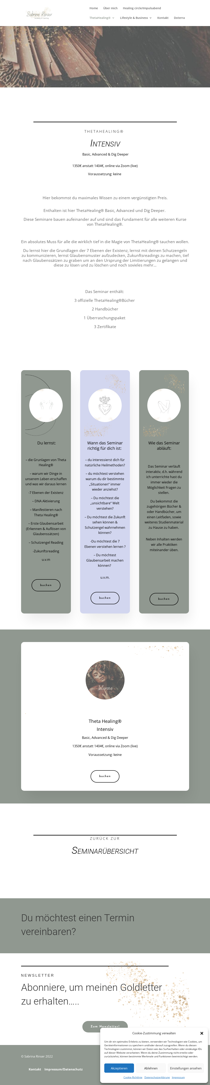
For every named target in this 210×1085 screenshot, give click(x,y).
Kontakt (163, 18)
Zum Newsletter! (105, 1026)
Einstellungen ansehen (186, 1068)
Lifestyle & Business (134, 18)
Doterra (179, 18)
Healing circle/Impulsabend (142, 8)
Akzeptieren (119, 1068)
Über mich (110, 8)
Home (94, 8)
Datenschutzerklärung (157, 1077)
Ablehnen (151, 1068)
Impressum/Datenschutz (63, 1069)
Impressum (178, 1077)
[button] (202, 1033)
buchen (46, 585)
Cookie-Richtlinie (133, 1077)
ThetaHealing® (100, 18)
